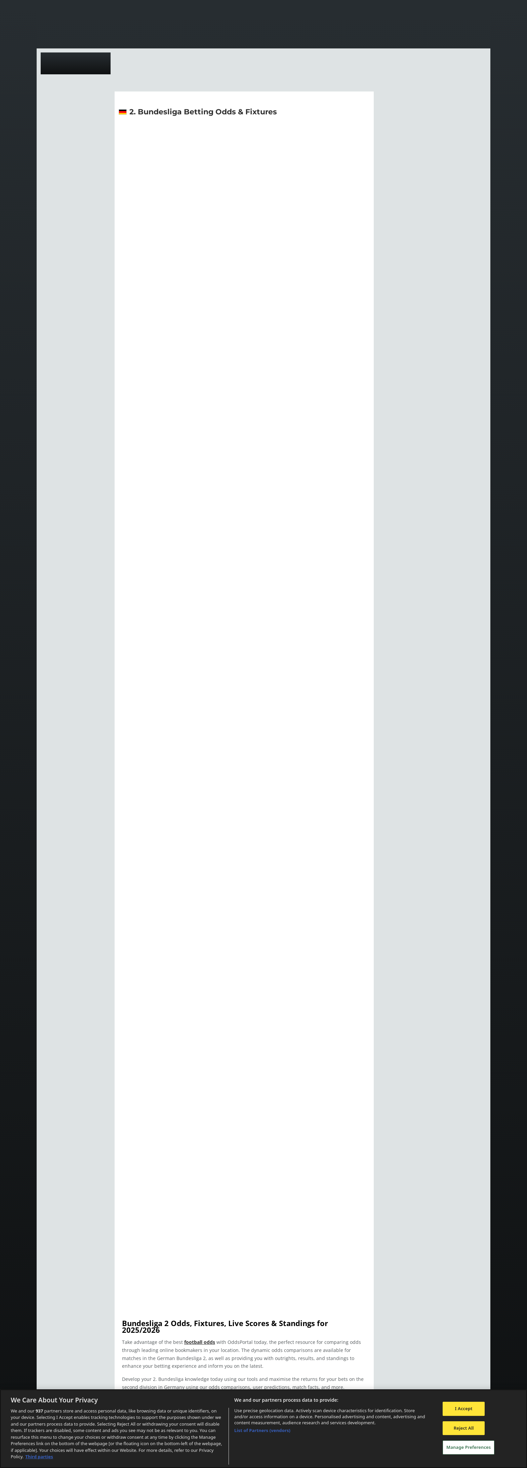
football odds (197, 1335)
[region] (263, 1428)
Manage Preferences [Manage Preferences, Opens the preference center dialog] (468, 1447)
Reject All (464, 1428)
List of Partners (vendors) (262, 1430)
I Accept (464, 1408)
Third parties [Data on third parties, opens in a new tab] (39, 1457)
